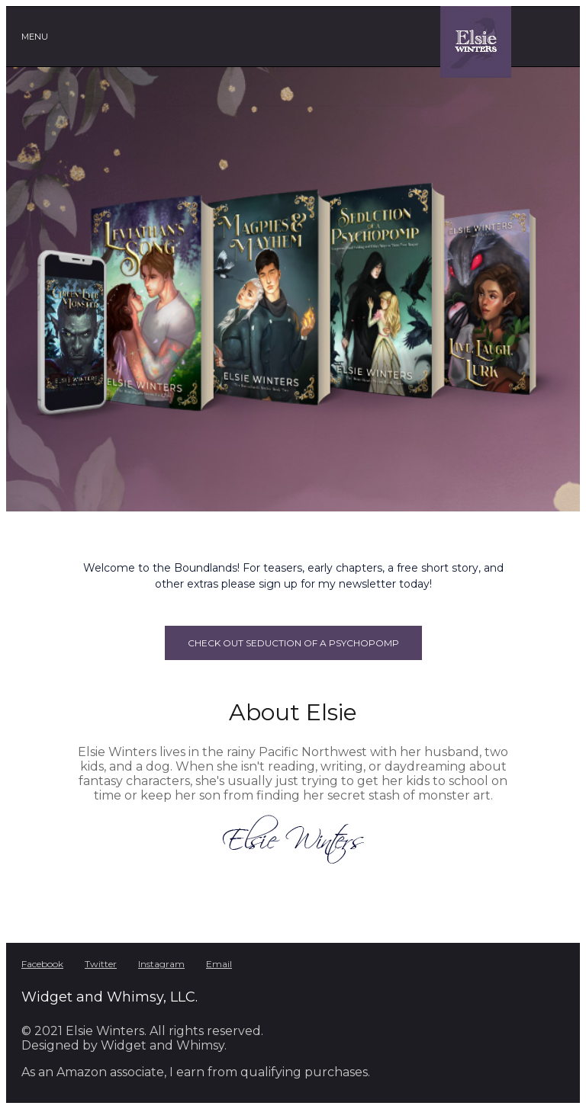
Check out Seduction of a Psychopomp (293, 643)
